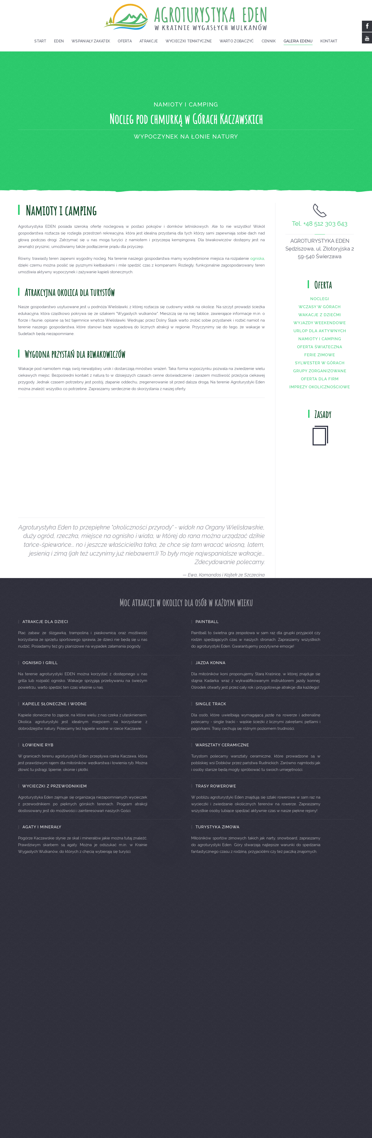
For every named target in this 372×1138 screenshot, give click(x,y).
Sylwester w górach (320, 368)
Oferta (125, 41)
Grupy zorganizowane (319, 376)
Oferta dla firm (320, 384)
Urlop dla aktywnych (319, 336)
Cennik (269, 41)
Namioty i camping (319, 344)
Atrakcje (149, 41)
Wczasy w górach (320, 312)
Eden (59, 41)
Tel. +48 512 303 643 (319, 229)
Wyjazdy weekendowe (319, 328)
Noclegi (319, 304)
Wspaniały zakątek (91, 41)
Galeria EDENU (298, 41)
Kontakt (328, 41)
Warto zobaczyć (237, 41)
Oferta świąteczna (319, 352)
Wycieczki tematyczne (189, 41)
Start (40, 41)
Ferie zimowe (319, 360)
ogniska (257, 264)
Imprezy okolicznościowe (319, 392)
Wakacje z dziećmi (319, 320)
